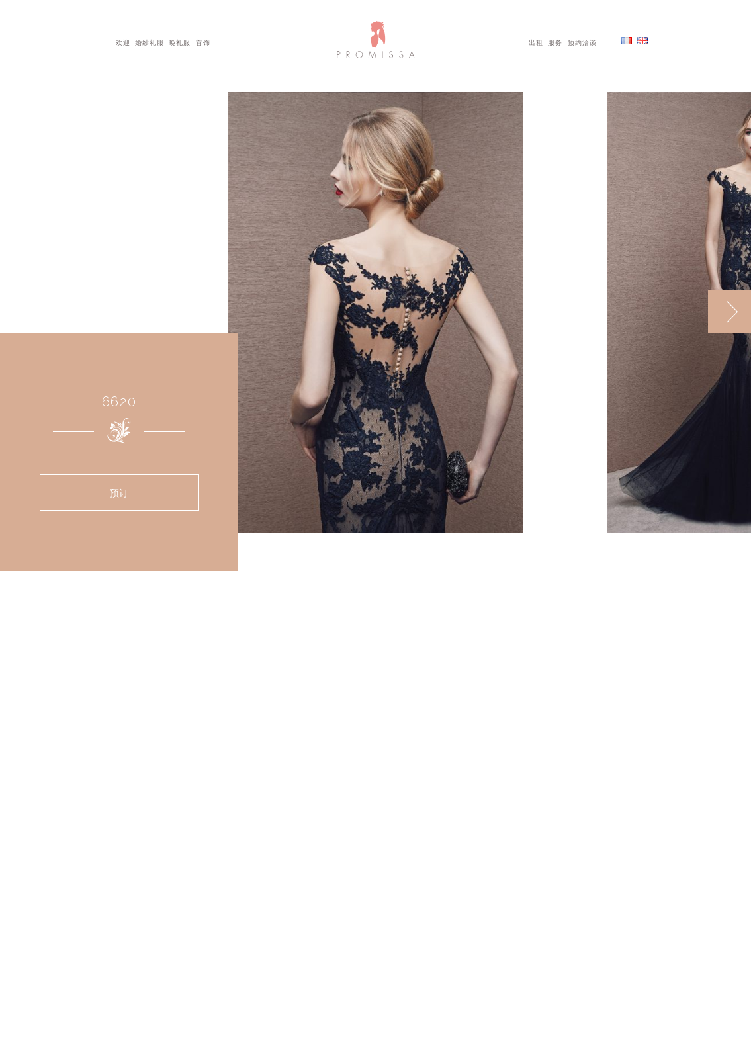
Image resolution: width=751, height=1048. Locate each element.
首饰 (203, 42)
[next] (729, 311)
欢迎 (123, 42)
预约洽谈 (582, 42)
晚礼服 (180, 42)
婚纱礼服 (149, 42)
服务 (555, 42)
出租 (536, 42)
